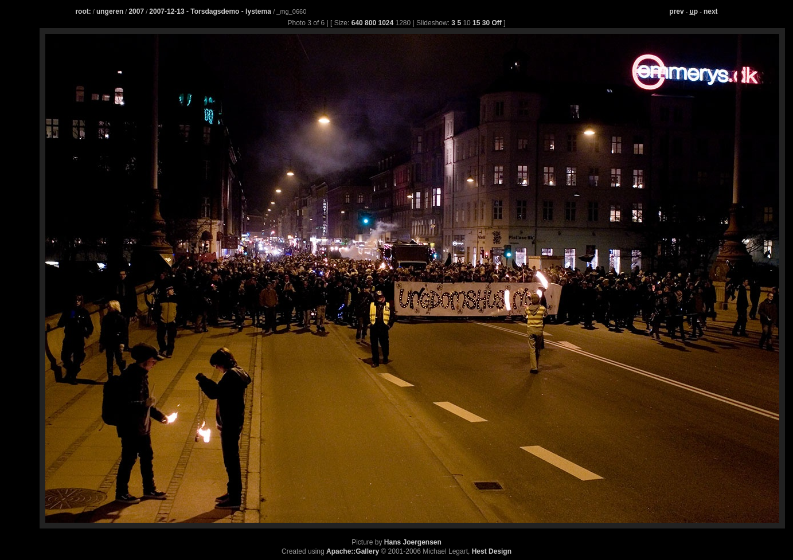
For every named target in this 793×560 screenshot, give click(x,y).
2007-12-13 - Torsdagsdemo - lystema (211, 11)
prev (676, 11)
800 (370, 23)
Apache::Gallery (352, 551)
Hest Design (491, 551)
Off (496, 23)
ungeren (109, 11)
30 (486, 23)
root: (83, 11)
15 (476, 23)
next (711, 11)
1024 (385, 23)
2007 (136, 11)
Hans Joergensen (413, 542)
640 (357, 23)
